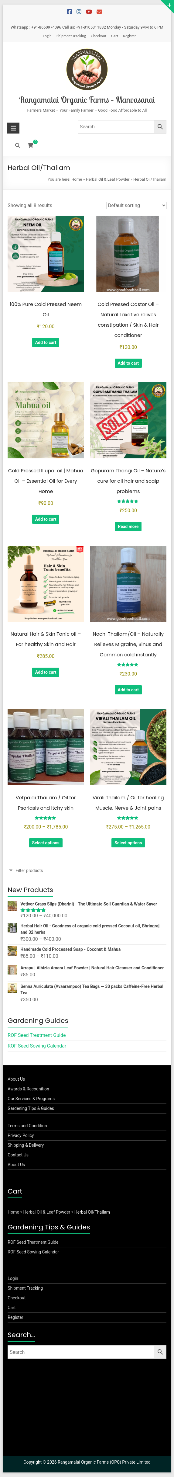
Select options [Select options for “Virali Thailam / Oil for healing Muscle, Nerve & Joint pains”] (128, 842)
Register (129, 35)
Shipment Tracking (71, 35)
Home (76, 179)
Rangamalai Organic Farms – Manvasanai (87, 99)
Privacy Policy (21, 1135)
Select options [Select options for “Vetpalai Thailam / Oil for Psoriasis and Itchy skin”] (46, 842)
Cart (114, 35)
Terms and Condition (27, 1125)
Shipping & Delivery (26, 1145)
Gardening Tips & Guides (31, 1108)
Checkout (98, 35)
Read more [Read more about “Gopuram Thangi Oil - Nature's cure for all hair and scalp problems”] (128, 526)
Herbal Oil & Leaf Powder (108, 179)
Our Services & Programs (31, 1098)
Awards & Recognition (28, 1088)
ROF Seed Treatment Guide (37, 1035)
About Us (16, 1079)
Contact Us (18, 1154)
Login (47, 35)
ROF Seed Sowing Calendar (37, 1046)
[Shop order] (136, 205)
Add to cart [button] (45, 342)
